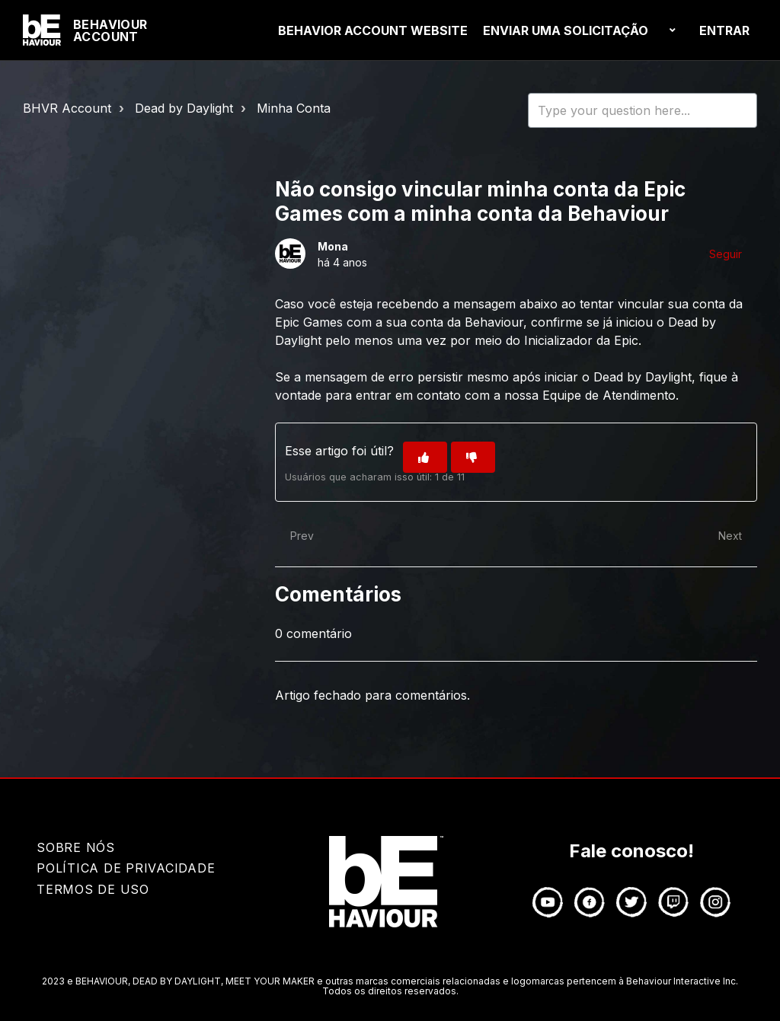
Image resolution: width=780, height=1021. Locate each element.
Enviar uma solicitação (565, 30)
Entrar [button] (724, 30)
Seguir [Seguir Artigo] (725, 253)
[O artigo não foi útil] (473, 457)
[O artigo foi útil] (425, 457)
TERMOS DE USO (93, 889)
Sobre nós (76, 847)
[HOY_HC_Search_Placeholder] (642, 110)
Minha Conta (294, 108)
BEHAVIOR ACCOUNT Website (373, 30)
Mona (333, 246)
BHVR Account (67, 108)
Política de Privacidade (126, 868)
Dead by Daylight (184, 108)
